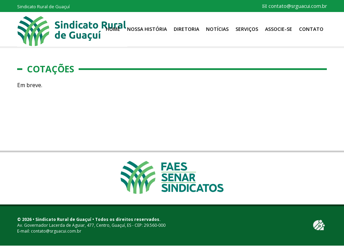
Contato (311, 29)
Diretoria (186, 29)
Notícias (217, 29)
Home (113, 29)
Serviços (247, 29)
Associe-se (278, 29)
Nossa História (147, 29)
